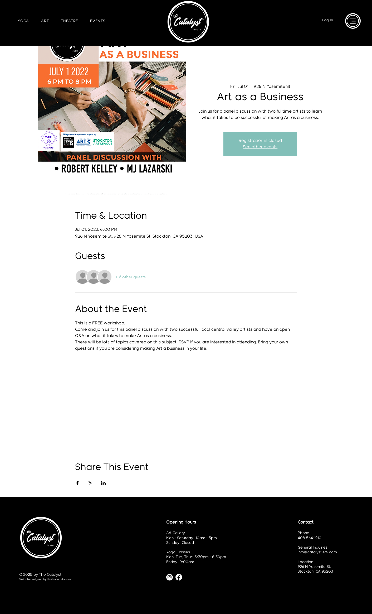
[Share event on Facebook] (77, 483)
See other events (260, 147)
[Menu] (353, 21)
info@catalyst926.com (317, 552)
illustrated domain (59, 579)
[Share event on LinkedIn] (103, 483)
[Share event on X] (90, 483)
